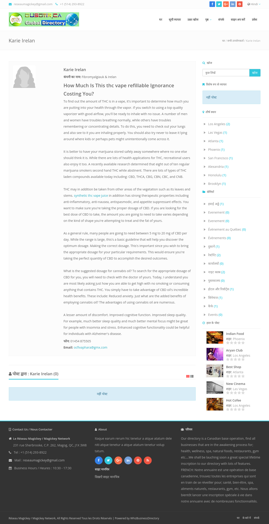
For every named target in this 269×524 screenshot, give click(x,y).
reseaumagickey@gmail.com (33, 4)
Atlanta (215, 141)
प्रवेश (254, 19)
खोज (255, 73)
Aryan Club (234, 350)
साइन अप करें (238, 19)
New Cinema (235, 384)
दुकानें (214, 246)
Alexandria (218, 166)
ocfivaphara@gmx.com (90, 347)
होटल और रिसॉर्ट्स (221, 289)
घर (160, 19)
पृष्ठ (207, 19)
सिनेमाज (215, 297)
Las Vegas (217, 132)
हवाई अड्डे (216, 204)
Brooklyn (217, 183)
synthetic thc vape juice (91, 195)
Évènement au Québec (227, 229)
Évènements (219, 238)
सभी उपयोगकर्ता (235, 41)
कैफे (213, 306)
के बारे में (246, 518)
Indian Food (235, 334)
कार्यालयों (216, 263)
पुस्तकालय (216, 280)
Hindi (253, 4)
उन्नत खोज (192, 19)
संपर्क (221, 19)
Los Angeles (219, 124)
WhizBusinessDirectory (144, 518)
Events (215, 314)
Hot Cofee (233, 400)
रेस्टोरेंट (214, 255)
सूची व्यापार (175, 19)
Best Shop (233, 367)
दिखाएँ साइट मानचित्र (107, 477)
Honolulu (217, 175)
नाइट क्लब (216, 272)
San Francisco (220, 158)
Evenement (218, 212)
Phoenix (216, 149)
